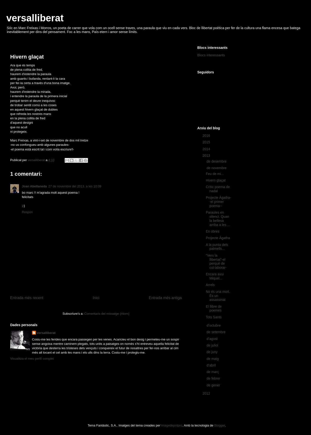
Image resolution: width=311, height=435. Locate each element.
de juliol (213, 345)
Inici (96, 298)
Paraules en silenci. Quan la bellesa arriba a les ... (218, 218)
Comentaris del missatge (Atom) (107, 313)
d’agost (212, 339)
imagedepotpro (171, 425)
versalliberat (35, 18)
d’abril (211, 365)
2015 (207, 142)
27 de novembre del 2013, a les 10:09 (74, 186)
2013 (207, 155)
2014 (207, 149)
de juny (212, 352)
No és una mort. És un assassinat (218, 296)
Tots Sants (214, 317)
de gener (214, 385)
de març (213, 372)
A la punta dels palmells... (217, 247)
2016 (207, 136)
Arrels (210, 285)
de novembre (217, 168)
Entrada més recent (26, 298)
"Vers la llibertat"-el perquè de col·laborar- (216, 261)
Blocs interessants (211, 55)
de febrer (214, 378)
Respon (27, 212)
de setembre (216, 332)
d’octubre (214, 325)
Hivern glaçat (216, 180)
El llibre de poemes (214, 308)
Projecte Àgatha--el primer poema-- (218, 202)
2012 (207, 393)
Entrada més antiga (165, 298)
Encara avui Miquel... (215, 276)
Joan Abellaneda (34, 186)
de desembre (217, 161)
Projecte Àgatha (218, 238)
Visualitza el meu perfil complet (32, 358)
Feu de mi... (215, 174)
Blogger (219, 425)
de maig (213, 359)
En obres (212, 231)
